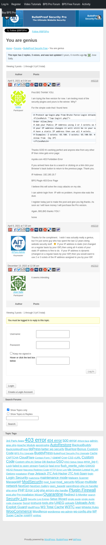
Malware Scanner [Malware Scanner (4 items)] (78, 477)
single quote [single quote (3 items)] (74, 499)
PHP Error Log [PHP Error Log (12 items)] (28, 490)
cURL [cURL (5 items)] (77, 457)
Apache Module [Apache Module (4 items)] (26, 445)
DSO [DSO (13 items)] (60, 461)
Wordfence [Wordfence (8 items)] (39, 511)
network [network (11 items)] (12, 486)
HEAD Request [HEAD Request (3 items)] (14, 469)
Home (9, 48)
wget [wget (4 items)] (78, 507)
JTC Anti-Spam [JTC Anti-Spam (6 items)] (77, 473)
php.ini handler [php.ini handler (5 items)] (89, 486)
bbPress (77, 539)
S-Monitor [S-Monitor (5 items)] (81, 494)
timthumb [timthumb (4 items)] (36, 503)
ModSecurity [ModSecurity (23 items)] (32, 481)
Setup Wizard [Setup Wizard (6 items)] (58, 498)
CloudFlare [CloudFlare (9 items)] (26, 457)
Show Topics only (18, 410)
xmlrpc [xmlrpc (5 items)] (37, 515)
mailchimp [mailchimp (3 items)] (34, 478)
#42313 (94, 266)
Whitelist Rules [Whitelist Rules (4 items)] (90, 507)
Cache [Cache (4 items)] (93, 453)
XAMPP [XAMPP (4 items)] (27, 515)
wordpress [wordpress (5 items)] (54, 511)
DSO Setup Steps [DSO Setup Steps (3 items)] (73, 462)
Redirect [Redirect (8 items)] (69, 494)
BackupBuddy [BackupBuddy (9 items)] (81, 445)
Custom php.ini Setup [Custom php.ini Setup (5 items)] (28, 461)
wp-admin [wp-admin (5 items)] (67, 511)
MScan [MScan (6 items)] (79, 482)
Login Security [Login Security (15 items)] (17, 477)
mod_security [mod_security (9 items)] (65, 482)
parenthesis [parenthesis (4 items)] (73, 486)
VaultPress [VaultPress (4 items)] (33, 507)
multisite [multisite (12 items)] (91, 482)
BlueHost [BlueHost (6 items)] (70, 449)
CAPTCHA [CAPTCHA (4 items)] (12, 457)
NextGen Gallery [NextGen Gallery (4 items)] (39, 486)
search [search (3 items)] (91, 494)
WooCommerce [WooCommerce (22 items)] (19, 511)
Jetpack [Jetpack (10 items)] (40, 473)
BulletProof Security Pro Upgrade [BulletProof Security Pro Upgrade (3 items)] (71, 453)
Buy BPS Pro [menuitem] (9, 12)
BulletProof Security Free (35, 48)
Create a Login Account (20, 392)
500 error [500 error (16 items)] (70, 440)
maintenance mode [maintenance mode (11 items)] (54, 477)
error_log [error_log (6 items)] (89, 461)
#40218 (94, 81)
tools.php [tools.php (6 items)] (48, 502)
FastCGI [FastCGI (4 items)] (43, 465)
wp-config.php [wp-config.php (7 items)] (82, 511)
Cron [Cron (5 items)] (64, 457)
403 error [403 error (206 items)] (35, 440)
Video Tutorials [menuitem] (32, 4)
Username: (15, 334)
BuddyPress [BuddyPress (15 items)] (43, 453)
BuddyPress (62, 539)
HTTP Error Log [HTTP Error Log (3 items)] (58, 469)
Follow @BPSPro (40, 31)
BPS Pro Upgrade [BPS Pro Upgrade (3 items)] (24, 453)
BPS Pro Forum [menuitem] (51, 4)
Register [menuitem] (16, 4)
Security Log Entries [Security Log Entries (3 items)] (38, 499)
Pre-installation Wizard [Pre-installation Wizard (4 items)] (30, 494)
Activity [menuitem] (86, 4)
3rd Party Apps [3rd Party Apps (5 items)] (15, 440)
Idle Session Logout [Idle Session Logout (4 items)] (78, 469)
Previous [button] (7, 17)
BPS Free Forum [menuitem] (71, 4)
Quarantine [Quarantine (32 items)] (53, 494)
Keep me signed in (22, 354)
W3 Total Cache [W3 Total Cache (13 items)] (52, 507)
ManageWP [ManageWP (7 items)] (14, 482)
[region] (53, 18)
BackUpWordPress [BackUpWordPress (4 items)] (17, 449)
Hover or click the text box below (22, 359)
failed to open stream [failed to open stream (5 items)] (25, 465)
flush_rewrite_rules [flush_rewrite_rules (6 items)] (73, 465)
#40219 (94, 226)
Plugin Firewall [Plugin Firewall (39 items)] (82, 490)
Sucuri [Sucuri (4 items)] (26, 503)
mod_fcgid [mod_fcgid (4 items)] (50, 482)
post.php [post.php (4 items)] (11, 494)
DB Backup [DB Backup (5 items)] (49, 461)
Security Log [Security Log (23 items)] (16, 498)
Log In (91, 371)
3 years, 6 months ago (73, 55)
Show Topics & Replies (21, 414)
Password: (15, 345)
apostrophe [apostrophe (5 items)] (42, 445)
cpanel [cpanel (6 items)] (56, 457)
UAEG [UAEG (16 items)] (59, 503)
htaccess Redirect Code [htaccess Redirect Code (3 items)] (36, 469)
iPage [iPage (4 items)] (31, 473)
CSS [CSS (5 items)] (71, 457)
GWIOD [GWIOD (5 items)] (90, 465)
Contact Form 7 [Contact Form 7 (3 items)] (43, 457)
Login (11, 386)
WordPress (49, 539)
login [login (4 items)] (90, 473)
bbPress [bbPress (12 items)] (35, 449)
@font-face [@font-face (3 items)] (83, 441)
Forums (17, 48)
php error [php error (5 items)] (11, 490)
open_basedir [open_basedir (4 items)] (57, 486)
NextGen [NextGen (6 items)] (23, 486)
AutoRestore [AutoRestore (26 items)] (60, 445)
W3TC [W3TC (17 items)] (70, 507)
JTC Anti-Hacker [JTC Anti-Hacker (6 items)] (57, 473)
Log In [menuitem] (4, 4)
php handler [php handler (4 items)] (61, 490)
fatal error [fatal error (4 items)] (54, 465)
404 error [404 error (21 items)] (54, 440)
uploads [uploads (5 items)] (69, 502)
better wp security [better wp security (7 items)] (52, 449)
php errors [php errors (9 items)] (47, 490)
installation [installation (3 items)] (21, 473)
